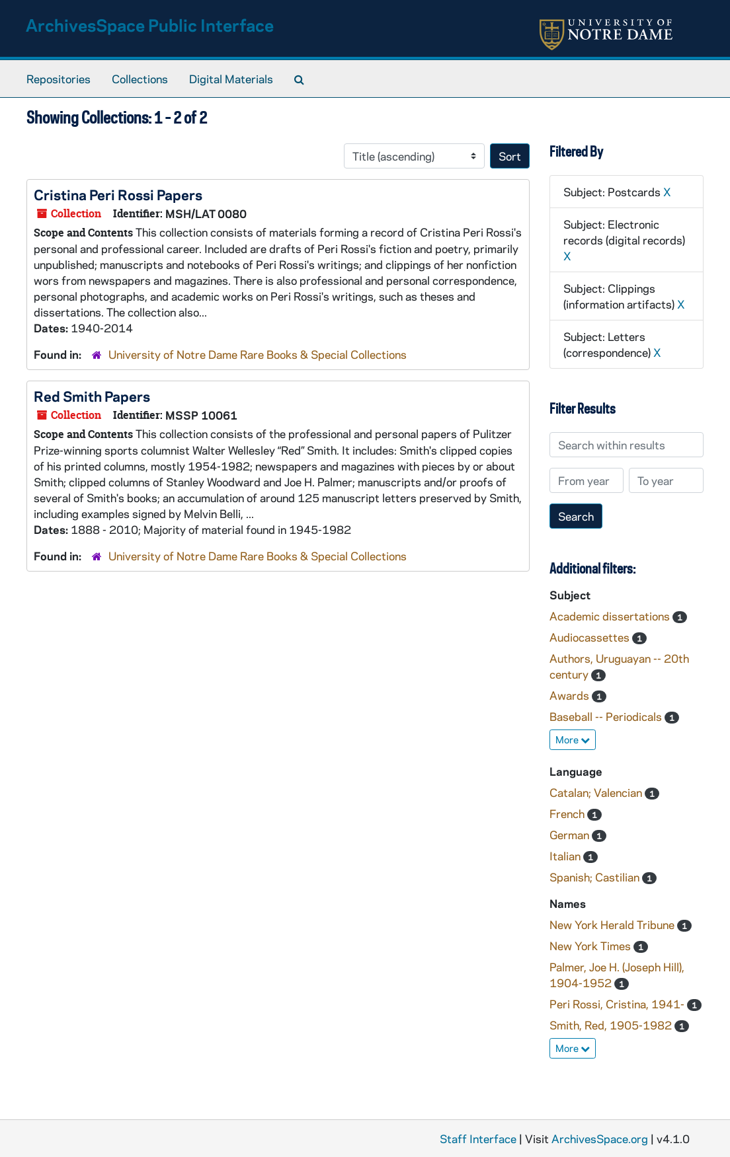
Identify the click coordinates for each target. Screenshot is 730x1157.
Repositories (58, 78)
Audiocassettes (590, 637)
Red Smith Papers (92, 396)
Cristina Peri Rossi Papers (118, 194)
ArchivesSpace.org (599, 1138)
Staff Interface (478, 1138)
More (572, 739)
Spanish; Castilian (595, 877)
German (570, 834)
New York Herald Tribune (613, 924)
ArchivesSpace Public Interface (150, 25)
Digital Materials (231, 78)
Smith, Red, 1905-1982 (611, 1025)
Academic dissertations (610, 616)
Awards (570, 695)
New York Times (591, 945)
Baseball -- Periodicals (607, 716)
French (568, 813)
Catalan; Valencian (597, 792)
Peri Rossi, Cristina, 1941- (618, 1003)
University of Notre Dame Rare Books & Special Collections (257, 354)
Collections (140, 78)
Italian (566, 855)
